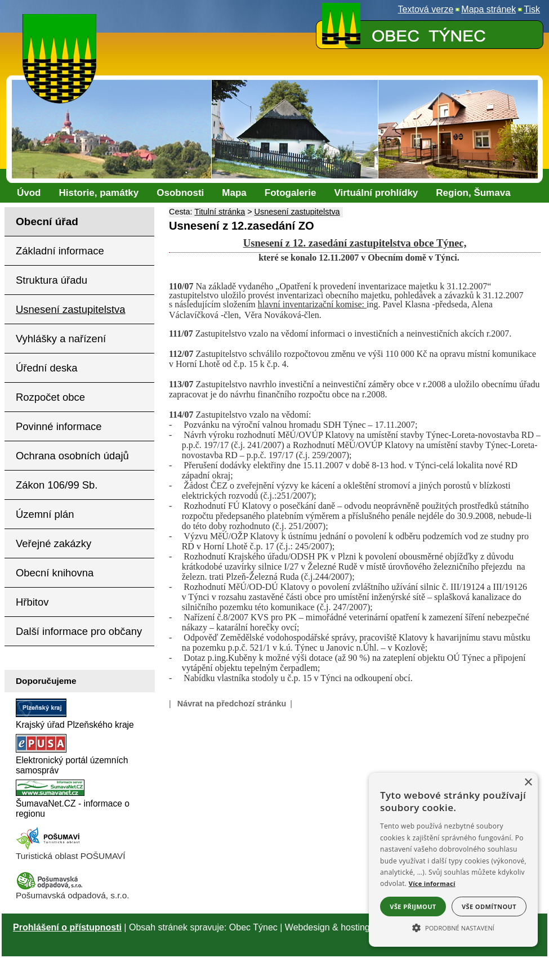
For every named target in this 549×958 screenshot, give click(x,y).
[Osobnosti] (180, 193)
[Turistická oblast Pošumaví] (49, 848)
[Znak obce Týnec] (62, 21)
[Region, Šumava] (473, 193)
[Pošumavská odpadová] (49, 887)
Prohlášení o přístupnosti (67, 927)
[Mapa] (233, 193)
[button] (453, 927)
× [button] (528, 782)
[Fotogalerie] (290, 193)
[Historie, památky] (99, 193)
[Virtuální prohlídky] (376, 193)
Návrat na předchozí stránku (232, 703)
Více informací (432, 883)
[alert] (453, 860)
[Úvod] (29, 193)
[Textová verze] (426, 10)
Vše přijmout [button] (413, 906)
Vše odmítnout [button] (489, 906)
